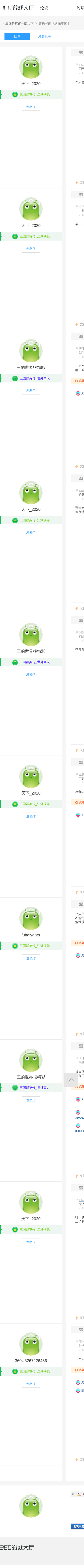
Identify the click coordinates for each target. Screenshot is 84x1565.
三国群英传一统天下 (19, 23)
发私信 (31, 107)
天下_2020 (31, 84)
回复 (17, 36)
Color (79, 1494)
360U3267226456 (31, 1361)
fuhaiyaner (31, 935)
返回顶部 (71, 1080)
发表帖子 (44, 36)
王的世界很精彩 (31, 367)
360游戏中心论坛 (26, 10)
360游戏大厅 (21, 1550)
